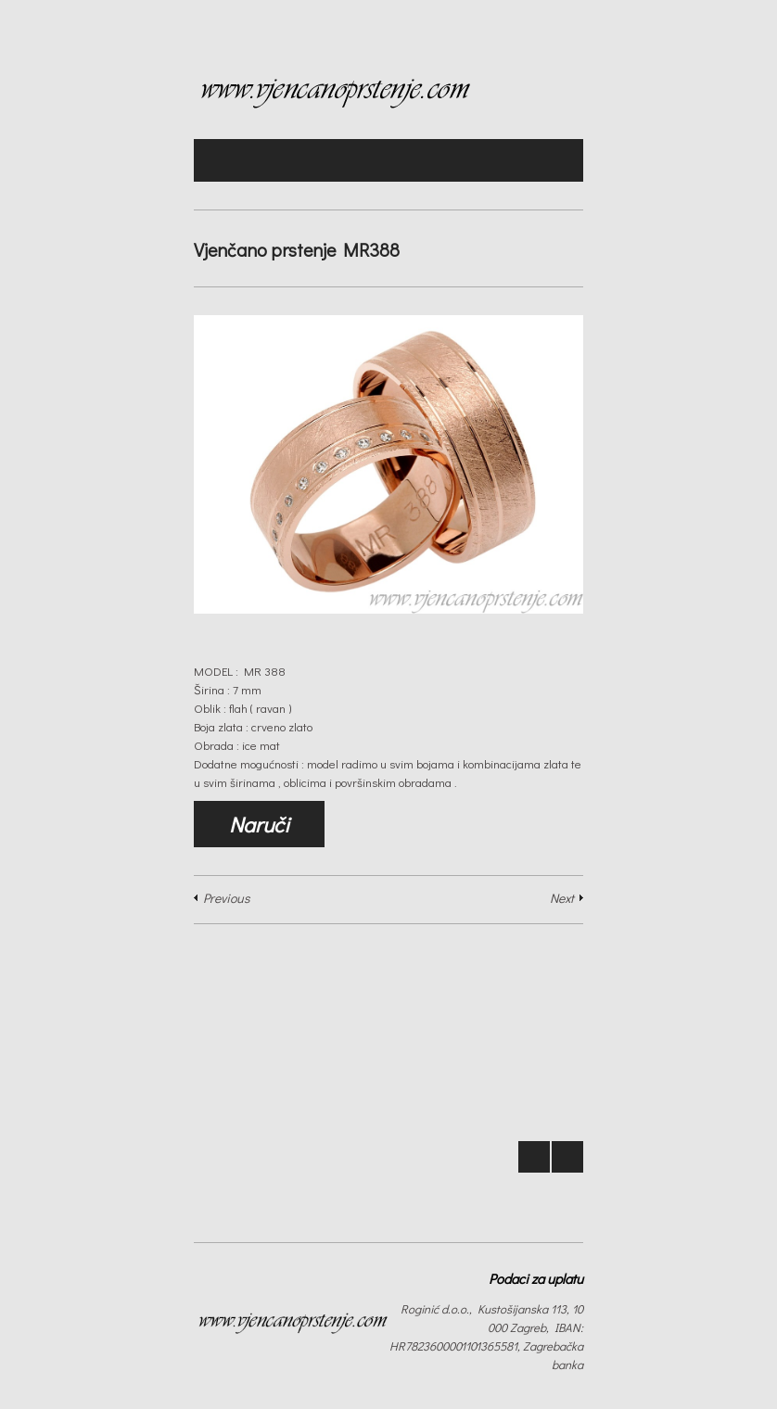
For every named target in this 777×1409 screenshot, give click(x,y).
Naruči (259, 824)
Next (562, 898)
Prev (534, 1157)
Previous (226, 898)
